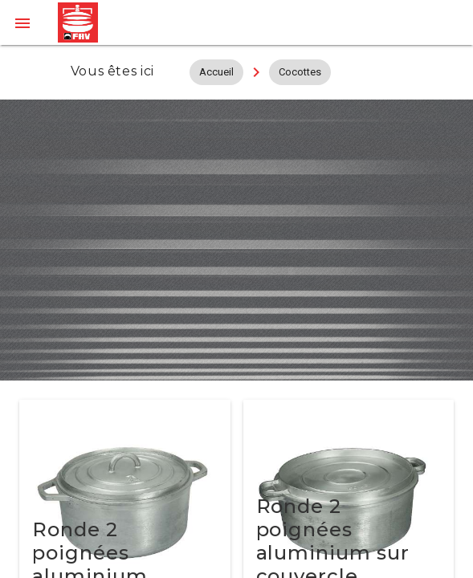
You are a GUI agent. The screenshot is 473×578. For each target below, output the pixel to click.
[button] (22, 22)
